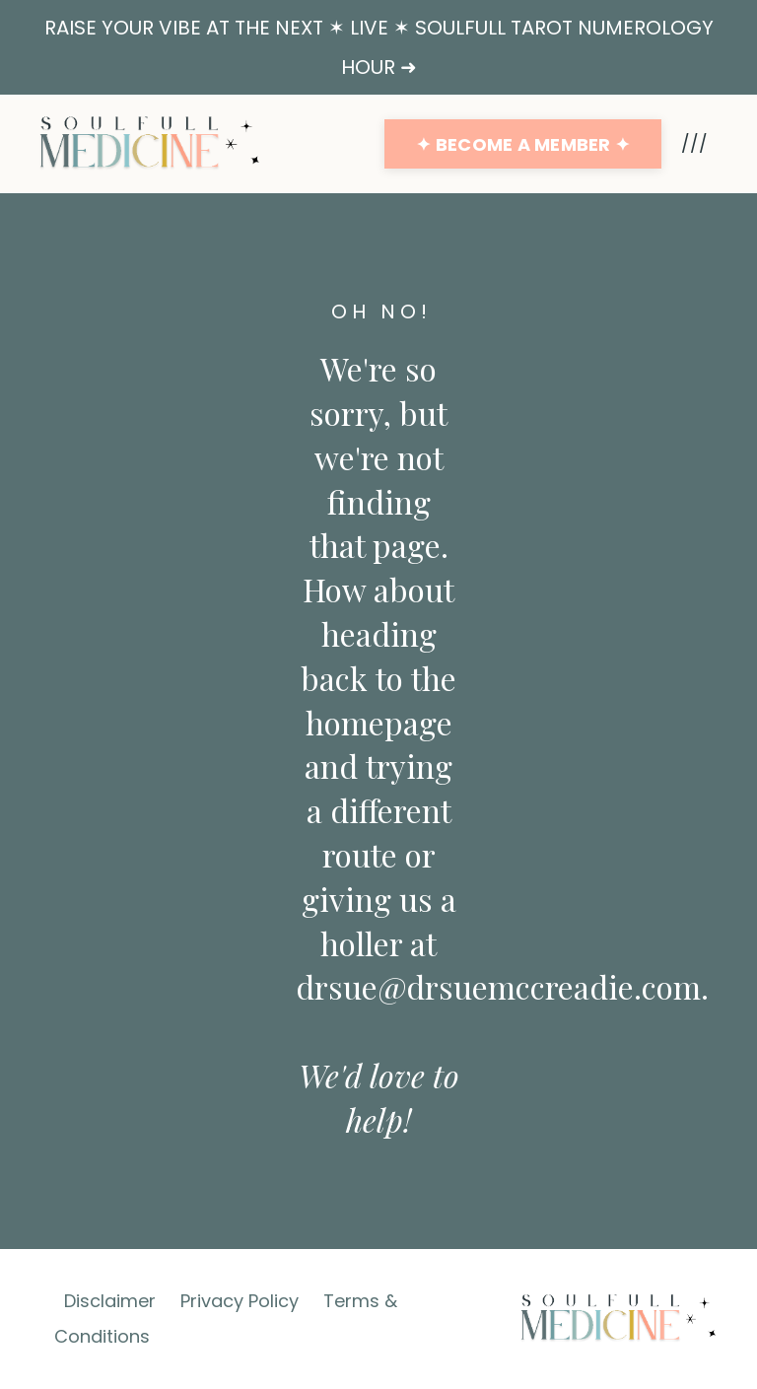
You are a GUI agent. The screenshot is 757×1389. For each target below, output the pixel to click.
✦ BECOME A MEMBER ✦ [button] (523, 144)
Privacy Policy (239, 1300)
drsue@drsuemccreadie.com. (502, 986)
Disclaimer (110, 1300)
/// (694, 143)
